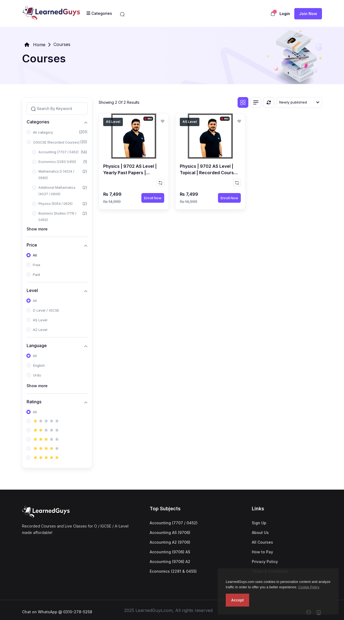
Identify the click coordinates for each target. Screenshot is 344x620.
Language (37, 345)
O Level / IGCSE (46, 310)
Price (32, 244)
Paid (36, 274)
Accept (237, 600)
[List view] (255, 102)
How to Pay (262, 552)
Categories (38, 121)
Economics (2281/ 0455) (57, 162)
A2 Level (40, 329)
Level (32, 290)
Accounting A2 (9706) (170, 542)
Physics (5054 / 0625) (55, 204)
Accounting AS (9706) (170, 532)
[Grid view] (243, 102)
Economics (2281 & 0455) (173, 571)
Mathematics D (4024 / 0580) (56, 174)
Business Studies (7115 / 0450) (57, 216)
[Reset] (268, 102)
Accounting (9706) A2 (170, 561)
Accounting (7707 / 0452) (58, 152)
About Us (260, 532)
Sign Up (259, 523)
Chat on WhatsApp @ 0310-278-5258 (57, 612)
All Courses (262, 542)
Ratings (34, 401)
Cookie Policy (309, 587)
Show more (37, 229)
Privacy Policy (265, 561)
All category (43, 132)
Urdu (37, 375)
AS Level (40, 320)
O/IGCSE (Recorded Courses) (56, 142)
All (35, 255)
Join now (308, 13)
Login (285, 13)
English (39, 365)
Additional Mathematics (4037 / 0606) (57, 191)
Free (36, 265)
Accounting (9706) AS (170, 552)
